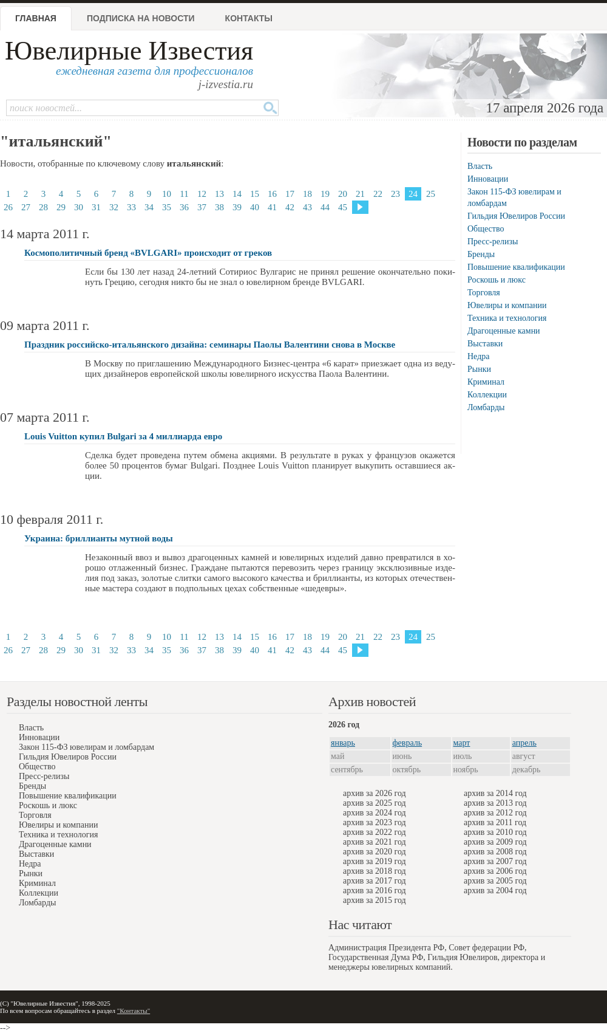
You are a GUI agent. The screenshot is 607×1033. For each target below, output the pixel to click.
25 (430, 194)
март (461, 742)
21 (360, 194)
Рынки (479, 369)
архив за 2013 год (495, 803)
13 (219, 194)
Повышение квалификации (516, 267)
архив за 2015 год (374, 900)
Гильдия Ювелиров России (516, 216)
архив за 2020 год (374, 851)
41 (272, 207)
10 (166, 194)
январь (343, 742)
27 (25, 207)
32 (113, 207)
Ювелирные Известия (129, 51)
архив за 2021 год (374, 841)
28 (43, 207)
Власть (479, 166)
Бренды (481, 254)
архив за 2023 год (374, 822)
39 (237, 207)
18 (307, 194)
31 (96, 207)
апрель (524, 742)
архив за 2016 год (374, 890)
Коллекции (487, 394)
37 (201, 207)
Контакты (249, 18)
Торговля (483, 292)
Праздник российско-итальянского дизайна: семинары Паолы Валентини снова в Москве (209, 344)
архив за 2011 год (495, 822)
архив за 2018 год (374, 871)
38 (219, 207)
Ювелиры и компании (506, 305)
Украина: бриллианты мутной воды (98, 538)
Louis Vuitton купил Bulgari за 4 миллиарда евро (123, 436)
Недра (478, 356)
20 (342, 194)
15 (254, 194)
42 (289, 207)
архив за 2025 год (374, 803)
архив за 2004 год (495, 890)
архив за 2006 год (495, 871)
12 (201, 194)
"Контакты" (133, 1010)
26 (8, 207)
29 (61, 207)
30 (78, 207)
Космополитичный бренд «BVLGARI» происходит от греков (148, 253)
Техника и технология (506, 318)
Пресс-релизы (492, 241)
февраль (407, 742)
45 (342, 207)
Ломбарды (485, 407)
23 (395, 194)
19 (325, 194)
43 (307, 207)
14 (237, 194)
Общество (485, 228)
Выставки (485, 343)
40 (254, 207)
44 (325, 207)
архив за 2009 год (495, 841)
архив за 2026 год (374, 793)
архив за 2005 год (495, 880)
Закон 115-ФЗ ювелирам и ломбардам (86, 747)
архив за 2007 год (495, 861)
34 (149, 207)
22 (377, 194)
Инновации (487, 179)
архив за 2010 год (495, 832)
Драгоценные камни (503, 330)
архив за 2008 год (495, 851)
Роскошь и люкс (496, 279)
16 (272, 194)
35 (166, 207)
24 (413, 194)
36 (184, 207)
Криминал (485, 381)
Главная (35, 18)
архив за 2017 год (374, 880)
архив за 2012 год (495, 812)
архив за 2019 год (374, 861)
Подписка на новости (141, 18)
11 (184, 194)
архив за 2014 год (495, 793)
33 (131, 207)
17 (289, 194)
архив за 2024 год (374, 812)
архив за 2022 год (374, 832)
